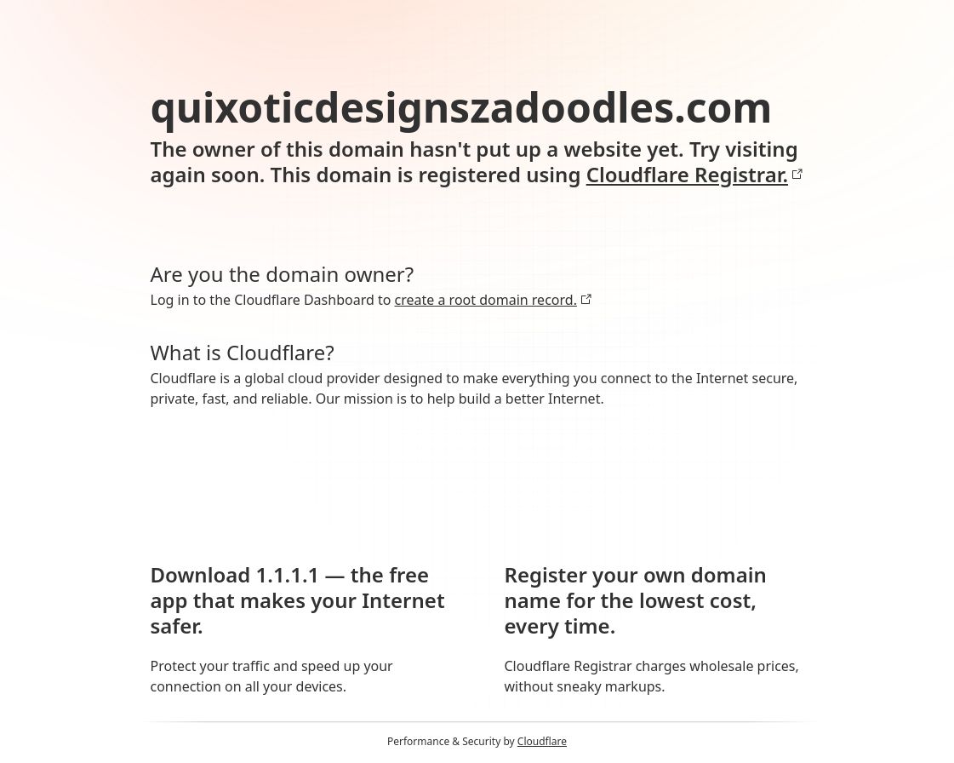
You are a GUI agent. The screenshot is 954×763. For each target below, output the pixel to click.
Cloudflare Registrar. (694, 174)
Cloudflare (542, 741)
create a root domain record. (493, 299)
